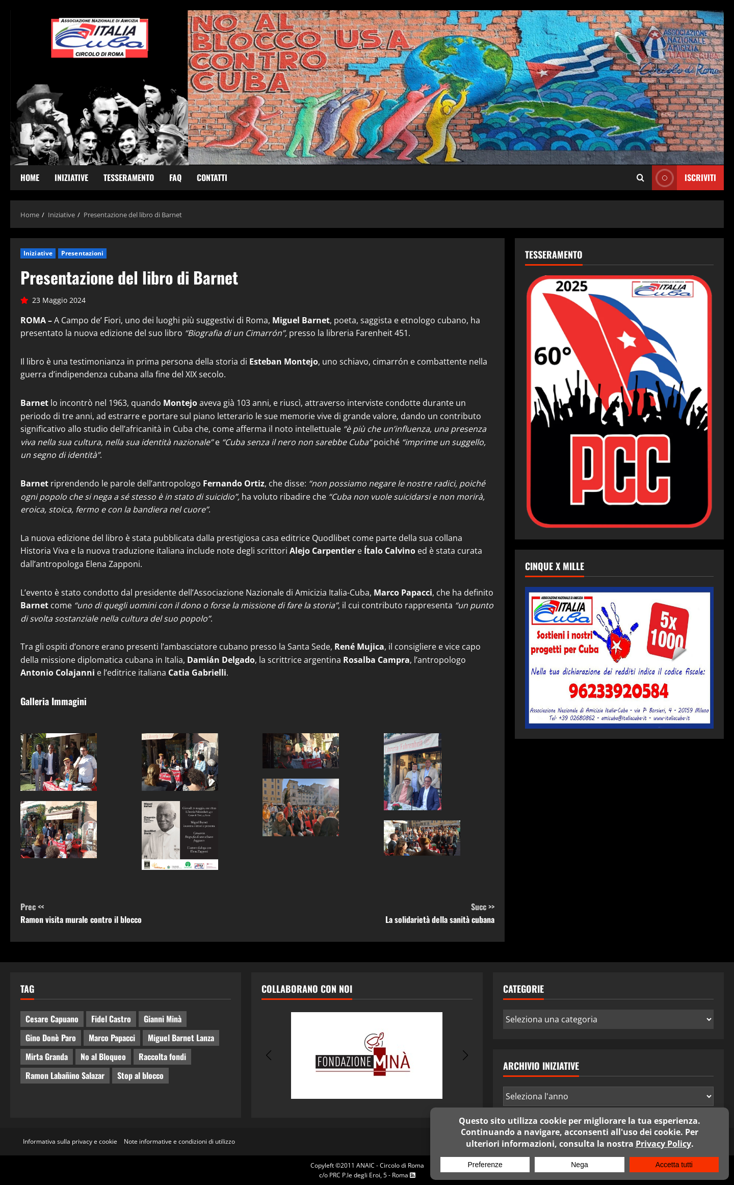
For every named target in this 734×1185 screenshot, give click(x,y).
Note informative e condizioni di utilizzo (179, 1141)
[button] (268, 1055)
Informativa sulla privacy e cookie (70, 1141)
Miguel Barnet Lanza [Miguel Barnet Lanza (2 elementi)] (181, 1038)
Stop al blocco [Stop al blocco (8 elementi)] (140, 1075)
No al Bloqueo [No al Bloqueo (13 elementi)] (103, 1056)
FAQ (175, 177)
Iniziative (71, 177)
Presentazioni (82, 253)
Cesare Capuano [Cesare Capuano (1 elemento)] (51, 1019)
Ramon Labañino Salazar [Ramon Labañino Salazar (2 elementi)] (64, 1075)
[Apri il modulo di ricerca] (640, 178)
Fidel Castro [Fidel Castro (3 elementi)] (111, 1019)
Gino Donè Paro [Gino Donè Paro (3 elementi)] (50, 1038)
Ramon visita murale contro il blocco (138, 913)
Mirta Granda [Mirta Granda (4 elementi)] (46, 1056)
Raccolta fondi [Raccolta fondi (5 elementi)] (162, 1056)
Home (29, 177)
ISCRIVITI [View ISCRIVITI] (684, 177)
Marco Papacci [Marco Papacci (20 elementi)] (112, 1038)
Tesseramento (128, 177)
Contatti (212, 177)
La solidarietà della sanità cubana (375, 913)
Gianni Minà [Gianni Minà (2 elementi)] (162, 1019)
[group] (367, 1055)
